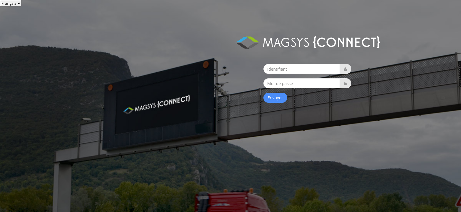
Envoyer (275, 97)
